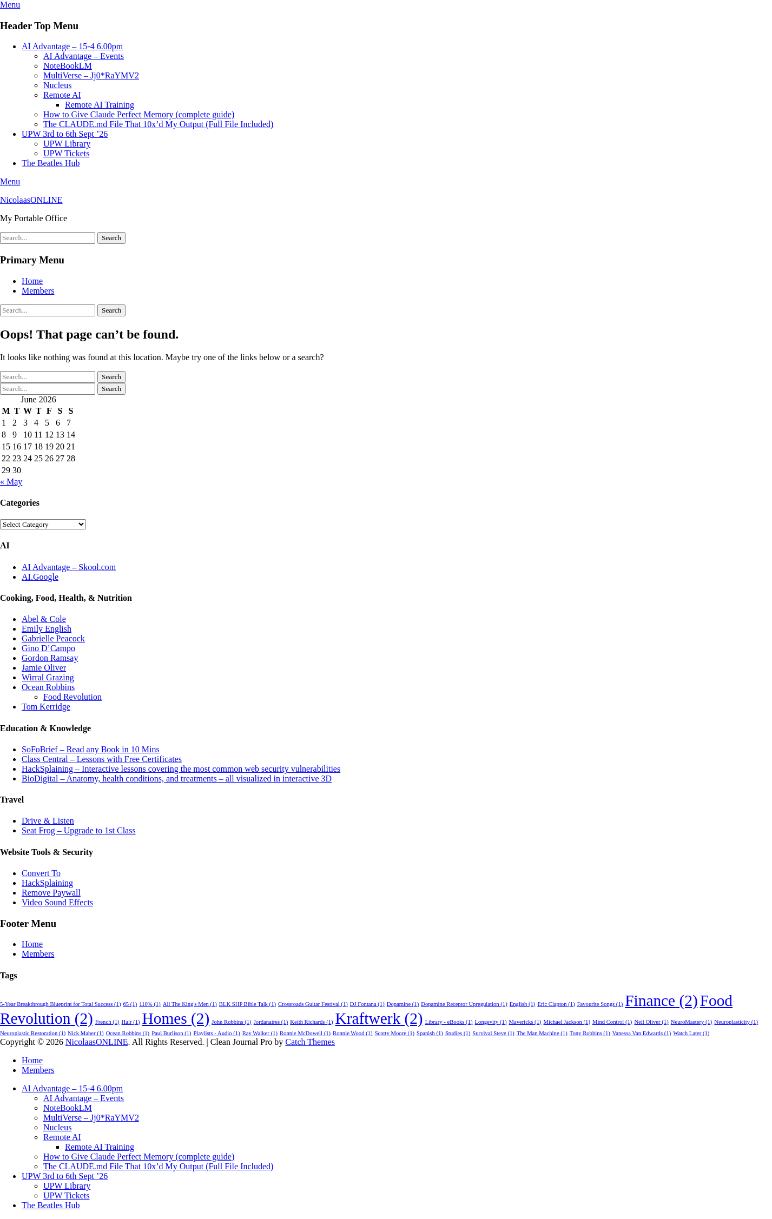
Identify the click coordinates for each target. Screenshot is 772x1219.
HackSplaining (47, 882)
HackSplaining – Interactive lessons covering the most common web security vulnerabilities (181, 768)
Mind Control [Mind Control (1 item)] (612, 1022)
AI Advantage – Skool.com (69, 567)
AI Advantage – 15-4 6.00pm (72, 46)
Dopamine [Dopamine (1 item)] (403, 1004)
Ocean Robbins (48, 687)
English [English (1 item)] (523, 1004)
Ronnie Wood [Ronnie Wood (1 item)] (353, 1033)
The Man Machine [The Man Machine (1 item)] (542, 1033)
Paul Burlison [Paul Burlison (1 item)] (171, 1033)
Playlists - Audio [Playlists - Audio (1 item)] (217, 1033)
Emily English (46, 628)
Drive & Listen (48, 820)
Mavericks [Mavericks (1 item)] (525, 1022)
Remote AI (62, 95)
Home (32, 281)
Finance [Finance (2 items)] (661, 1000)
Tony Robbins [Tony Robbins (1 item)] (590, 1033)
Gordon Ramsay (50, 657)
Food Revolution (72, 696)
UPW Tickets (66, 153)
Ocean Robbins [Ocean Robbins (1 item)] (128, 1033)
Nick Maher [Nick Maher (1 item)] (85, 1033)
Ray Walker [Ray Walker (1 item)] (260, 1033)
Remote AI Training (99, 104)
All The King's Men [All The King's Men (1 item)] (190, 1004)
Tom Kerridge (46, 706)
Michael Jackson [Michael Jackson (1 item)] (567, 1022)
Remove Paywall (51, 892)
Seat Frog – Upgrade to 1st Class (79, 830)
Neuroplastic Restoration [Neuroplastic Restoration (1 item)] (32, 1033)
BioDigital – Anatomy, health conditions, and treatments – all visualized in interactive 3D (177, 778)
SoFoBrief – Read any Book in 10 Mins (91, 749)
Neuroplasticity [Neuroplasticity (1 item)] (736, 1022)
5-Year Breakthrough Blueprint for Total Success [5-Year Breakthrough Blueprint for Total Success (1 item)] (60, 1004)
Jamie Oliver (44, 667)
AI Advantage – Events (83, 56)
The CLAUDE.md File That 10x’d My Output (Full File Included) (158, 124)
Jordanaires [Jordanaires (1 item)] (271, 1022)
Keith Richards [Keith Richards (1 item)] (311, 1022)
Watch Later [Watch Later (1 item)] (691, 1033)
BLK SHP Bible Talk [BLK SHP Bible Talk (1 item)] (247, 1004)
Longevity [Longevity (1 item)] (491, 1022)
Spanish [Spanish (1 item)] (430, 1033)
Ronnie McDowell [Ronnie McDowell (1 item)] (305, 1033)
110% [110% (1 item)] (150, 1004)
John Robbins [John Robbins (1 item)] (231, 1022)
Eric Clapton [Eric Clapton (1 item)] (556, 1004)
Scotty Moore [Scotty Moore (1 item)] (394, 1033)
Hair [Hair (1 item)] (131, 1022)
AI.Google (40, 576)
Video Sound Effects (57, 902)
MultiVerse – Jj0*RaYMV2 (91, 75)
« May (11, 481)
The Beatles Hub (51, 163)
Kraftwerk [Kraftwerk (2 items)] (379, 1018)
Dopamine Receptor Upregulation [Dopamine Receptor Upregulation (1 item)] (464, 1004)
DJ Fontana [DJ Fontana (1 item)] (367, 1004)
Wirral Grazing (48, 677)
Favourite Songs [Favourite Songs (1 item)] (600, 1004)
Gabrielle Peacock (53, 638)
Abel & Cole (44, 619)
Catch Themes (310, 1041)
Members (38, 290)
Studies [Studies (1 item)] (457, 1033)
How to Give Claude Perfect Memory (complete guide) (138, 114)
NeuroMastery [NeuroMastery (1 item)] (691, 1022)
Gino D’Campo (48, 648)
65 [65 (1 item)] (130, 1004)
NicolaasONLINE (31, 199)
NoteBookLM (67, 65)
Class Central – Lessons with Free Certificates (102, 759)
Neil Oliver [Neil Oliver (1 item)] (651, 1022)
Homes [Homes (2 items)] (176, 1018)
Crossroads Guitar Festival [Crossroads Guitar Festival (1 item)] (313, 1004)
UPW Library (66, 143)
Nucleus (57, 85)
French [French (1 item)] (107, 1022)
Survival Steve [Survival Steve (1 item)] (493, 1033)
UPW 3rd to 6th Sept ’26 (65, 133)
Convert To (41, 873)
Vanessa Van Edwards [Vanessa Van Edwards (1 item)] (641, 1033)
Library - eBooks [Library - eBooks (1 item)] (449, 1022)
